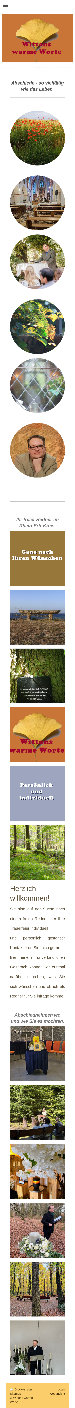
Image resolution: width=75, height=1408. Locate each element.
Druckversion (21, 1389)
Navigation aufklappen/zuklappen (37, 5)
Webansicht (57, 1393)
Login (61, 1389)
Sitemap (15, 1393)
